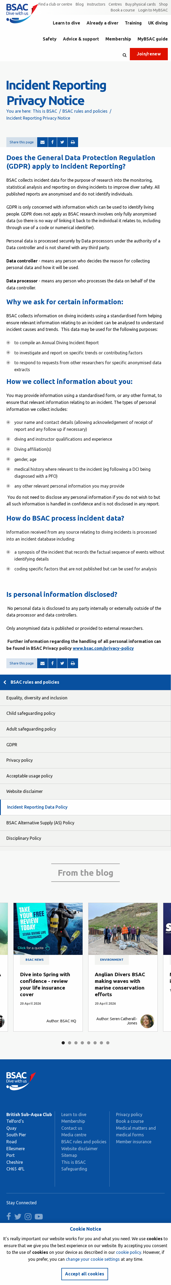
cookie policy (128, 1252)
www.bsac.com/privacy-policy (103, 648)
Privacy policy (19, 760)
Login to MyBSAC (153, 10)
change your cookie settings (93, 1259)
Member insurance (133, 1141)
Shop (163, 4)
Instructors (96, 4)
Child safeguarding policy (30, 713)
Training (133, 23)
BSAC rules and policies (85, 111)
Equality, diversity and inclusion (36, 697)
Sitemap (69, 1155)
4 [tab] (82, 1042)
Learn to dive (66, 23)
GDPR (11, 744)
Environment (111, 959)
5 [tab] (88, 1042)
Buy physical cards (140, 4)
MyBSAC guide (153, 39)
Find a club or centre (55, 4)
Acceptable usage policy (29, 775)
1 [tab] (63, 1042)
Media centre (73, 1134)
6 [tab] (95, 1042)
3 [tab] (76, 1042)
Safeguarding (74, 1168)
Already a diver (102, 23)
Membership (118, 39)
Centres (115, 4)
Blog (79, 4)
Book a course (122, 10)
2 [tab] (69, 1042)
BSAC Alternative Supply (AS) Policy (40, 822)
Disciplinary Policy (23, 838)
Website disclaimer (24, 791)
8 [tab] (107, 1042)
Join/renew (149, 53)
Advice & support (81, 39)
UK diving (158, 23)
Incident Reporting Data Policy (37, 807)
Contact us (71, 1128)
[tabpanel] (48, 967)
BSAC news (34, 959)
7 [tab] (101, 1042)
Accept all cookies (84, 1273)
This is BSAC (45, 111)
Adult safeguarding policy (31, 729)
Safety (50, 39)
